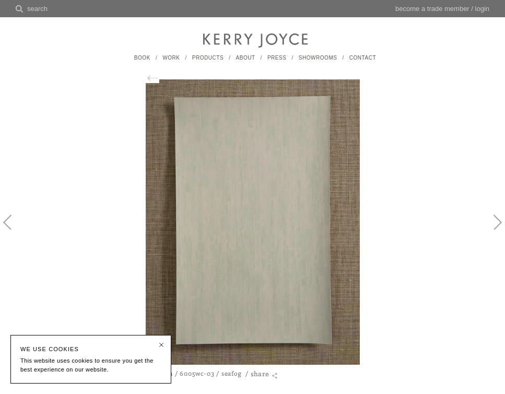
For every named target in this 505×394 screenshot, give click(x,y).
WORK (171, 58)
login (482, 9)
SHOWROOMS (318, 58)
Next (491, 231)
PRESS (277, 58)
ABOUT (245, 58)
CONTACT (362, 58)
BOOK (142, 58)
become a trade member (432, 9)
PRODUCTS (208, 58)
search (37, 8)
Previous (13, 231)
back (156, 78)
